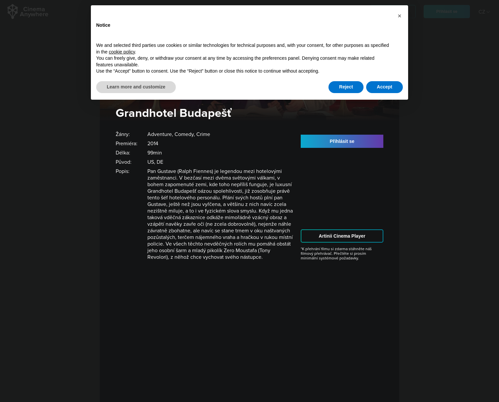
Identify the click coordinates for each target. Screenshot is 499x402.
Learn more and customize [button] (136, 86)
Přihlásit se (342, 141)
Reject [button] (346, 86)
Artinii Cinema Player (342, 236)
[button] (399, 16)
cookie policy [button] (122, 51)
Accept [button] (384, 86)
